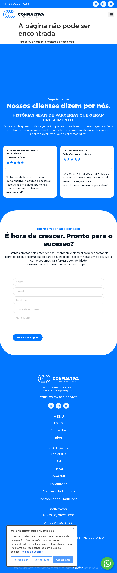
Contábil (58, 476)
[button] (111, 14)
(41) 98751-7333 (18, 4)
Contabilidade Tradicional (58, 499)
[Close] (74, 528)
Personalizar (20, 559)
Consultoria (58, 484)
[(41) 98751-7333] (4, 4)
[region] (41, 546)
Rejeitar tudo (42, 559)
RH (58, 461)
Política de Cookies (32, 551)
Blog (58, 437)
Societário (58, 454)
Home (58, 422)
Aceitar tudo (63, 559)
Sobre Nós (58, 430)
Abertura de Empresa (58, 491)
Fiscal (58, 469)
